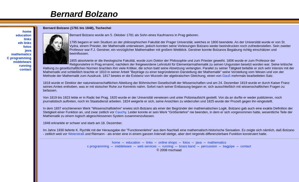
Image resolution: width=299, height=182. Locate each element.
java (28, 50)
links (27, 39)
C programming (19, 58)
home (26, 31)
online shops (168, 142)
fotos (27, 47)
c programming (98, 146)
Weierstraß (76, 134)
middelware (22, 62)
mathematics (21, 54)
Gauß (226, 76)
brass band (187, 146)
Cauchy (120, 112)
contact (25, 69)
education (23, 35)
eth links (24, 43)
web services (146, 146)
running (25, 65)
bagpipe (229, 146)
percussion (209, 146)
